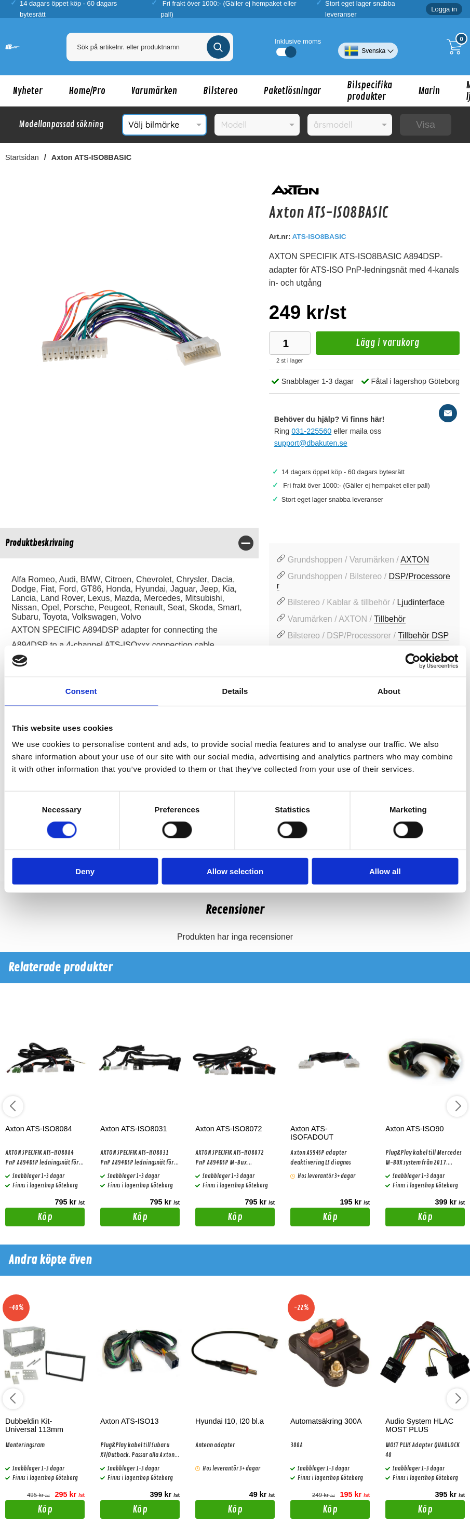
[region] (129, 543)
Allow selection (235, 871)
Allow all (385, 871)
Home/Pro (87, 91)
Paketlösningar (292, 91)
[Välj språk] (368, 47)
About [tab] (389, 690)
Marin (429, 91)
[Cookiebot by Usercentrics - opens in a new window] (412, 660)
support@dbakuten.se (310, 443)
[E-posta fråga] (448, 413)
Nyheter (28, 91)
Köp (28, 1218)
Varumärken (154, 91)
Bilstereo (220, 91)
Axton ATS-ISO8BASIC (91, 157)
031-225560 (311, 431)
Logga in (444, 9)
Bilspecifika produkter (369, 90)
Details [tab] (235, 690)
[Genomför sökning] (218, 47)
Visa (425, 124)
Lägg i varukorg (368, 346)
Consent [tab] (81, 690)
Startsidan (22, 157)
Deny (85, 871)
